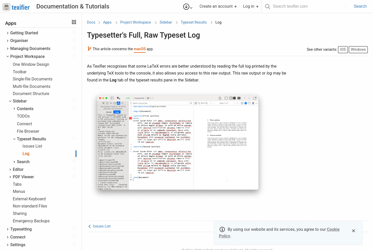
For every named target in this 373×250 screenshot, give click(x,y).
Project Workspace (27, 56)
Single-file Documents (32, 79)
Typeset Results (31, 139)
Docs (91, 22)
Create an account (218, 6)
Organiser (19, 40)
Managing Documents (30, 48)
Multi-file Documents (31, 86)
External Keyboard (29, 198)
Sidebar (20, 101)
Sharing (20, 213)
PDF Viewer (23, 176)
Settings (17, 244)
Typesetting (21, 229)
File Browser (28, 131)
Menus (19, 191)
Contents (25, 108)
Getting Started (24, 32)
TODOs (23, 116)
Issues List (32, 146)
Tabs (17, 184)
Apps (107, 22)
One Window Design (31, 64)
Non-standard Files (30, 206)
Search (360, 6)
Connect (24, 123)
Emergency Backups (31, 220)
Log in (250, 6)
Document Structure (31, 93)
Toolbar (20, 71)
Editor (18, 169)
